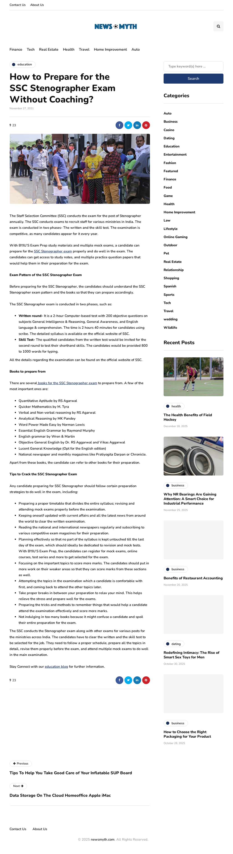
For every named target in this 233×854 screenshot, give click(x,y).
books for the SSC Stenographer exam (67, 383)
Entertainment (175, 154)
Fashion (170, 163)
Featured (171, 171)
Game (168, 196)
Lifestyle (170, 229)
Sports (169, 294)
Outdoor (170, 245)
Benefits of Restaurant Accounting (193, 578)
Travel (84, 49)
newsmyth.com (102, 839)
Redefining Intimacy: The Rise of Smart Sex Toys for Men (191, 655)
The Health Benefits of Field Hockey (188, 417)
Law (167, 220)
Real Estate (48, 49)
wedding (170, 319)
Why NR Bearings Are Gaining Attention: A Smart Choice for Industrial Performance (190, 499)
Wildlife (170, 327)
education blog (56, 666)
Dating (169, 138)
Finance (16, 49)
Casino (169, 130)
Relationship (174, 270)
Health (68, 49)
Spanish (170, 286)
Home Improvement (110, 49)
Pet (166, 253)
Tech (31, 49)
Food (168, 187)
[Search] (193, 66)
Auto (136, 49)
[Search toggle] (218, 26)
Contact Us (18, 5)
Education (172, 146)
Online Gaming (175, 237)
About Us (37, 5)
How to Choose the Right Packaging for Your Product (187, 734)
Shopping (171, 278)
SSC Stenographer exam (53, 251)
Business (170, 121)
